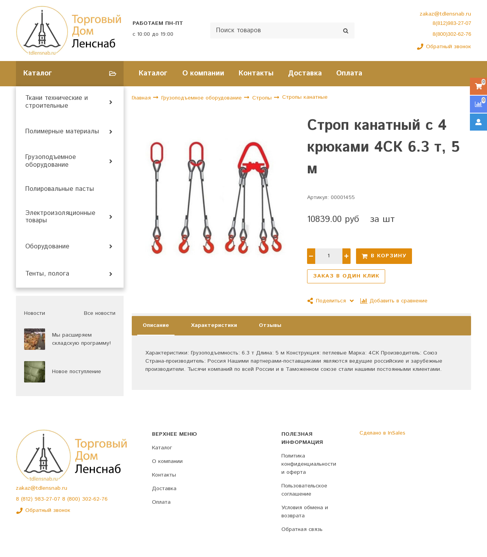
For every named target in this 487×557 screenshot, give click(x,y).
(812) (28, 499)
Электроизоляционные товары (60, 217)
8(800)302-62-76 (452, 34)
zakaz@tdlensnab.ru (445, 14)
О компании (203, 73)
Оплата (349, 73)
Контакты (256, 73)
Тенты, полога (47, 274)
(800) (74, 499)
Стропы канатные (305, 97)
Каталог (153, 73)
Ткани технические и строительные (56, 102)
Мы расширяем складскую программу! (81, 339)
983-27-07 (48, 499)
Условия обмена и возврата (304, 512)
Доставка (305, 73)
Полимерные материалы (62, 132)
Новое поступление (76, 371)
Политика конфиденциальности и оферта (308, 464)
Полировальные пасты (59, 189)
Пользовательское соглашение (304, 490)
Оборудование (47, 247)
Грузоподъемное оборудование (50, 161)
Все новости (99, 313)
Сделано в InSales (382, 433)
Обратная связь (302, 529)
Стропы (263, 98)
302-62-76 (95, 499)
